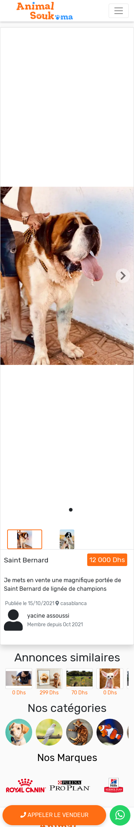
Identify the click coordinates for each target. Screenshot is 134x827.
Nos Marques (67, 758)
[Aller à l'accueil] (44, 11)
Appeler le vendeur (54, 815)
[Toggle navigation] (119, 11)
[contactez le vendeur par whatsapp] (120, 815)
